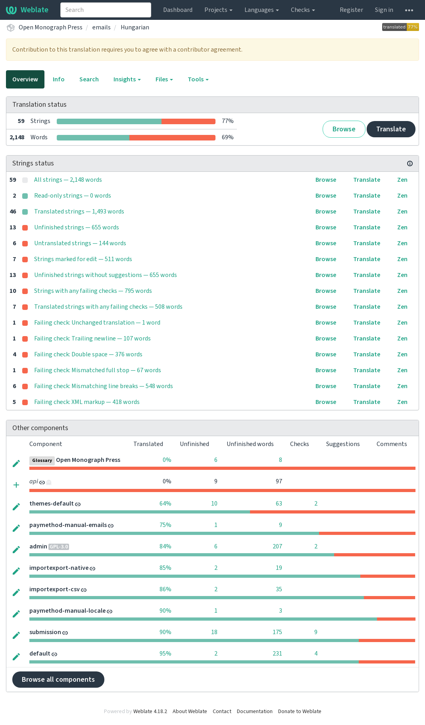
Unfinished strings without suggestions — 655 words (105, 275)
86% (165, 589)
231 (277, 653)
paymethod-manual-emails (68, 525)
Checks (303, 10)
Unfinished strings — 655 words (76, 227)
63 (279, 503)
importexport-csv (54, 589)
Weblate (27, 9)
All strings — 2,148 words (68, 179)
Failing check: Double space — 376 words (88, 354)
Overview (25, 79)
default (39, 653)
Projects (218, 10)
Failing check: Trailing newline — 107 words (92, 338)
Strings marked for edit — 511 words (83, 259)
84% (165, 546)
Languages (261, 10)
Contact (222, 711)
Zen (402, 179)
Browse (344, 129)
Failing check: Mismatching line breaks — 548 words (103, 386)
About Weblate (190, 711)
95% (165, 653)
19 (279, 567)
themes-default (51, 503)
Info (59, 79)
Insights (127, 79)
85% (165, 567)
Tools (198, 79)
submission (45, 632)
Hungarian (135, 27)
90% (165, 610)
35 (279, 589)
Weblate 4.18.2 (150, 711)
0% (167, 460)
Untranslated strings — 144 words (80, 243)
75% (165, 525)
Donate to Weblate (299, 711)
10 (214, 503)
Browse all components (58, 680)
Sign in (384, 10)
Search (89, 79)
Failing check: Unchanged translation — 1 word (97, 322)
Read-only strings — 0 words (72, 195)
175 (277, 632)
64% (165, 503)
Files (164, 79)
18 (214, 632)
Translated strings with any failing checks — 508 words (108, 306)
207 (277, 546)
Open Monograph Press (51, 27)
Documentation (255, 711)
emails (101, 27)
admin (38, 546)
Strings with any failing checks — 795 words (93, 291)
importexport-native (58, 567)
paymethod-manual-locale (67, 610)
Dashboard (177, 10)
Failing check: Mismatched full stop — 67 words (97, 370)
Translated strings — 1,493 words (79, 211)
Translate (391, 129)
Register (351, 10)
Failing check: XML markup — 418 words (87, 402)
